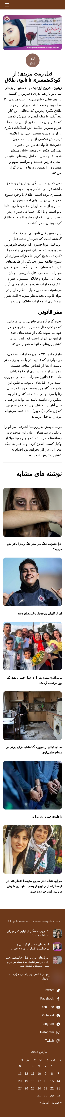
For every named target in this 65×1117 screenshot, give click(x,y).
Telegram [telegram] (51, 1024)
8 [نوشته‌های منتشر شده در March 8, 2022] (52, 1073)
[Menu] (6, 4)
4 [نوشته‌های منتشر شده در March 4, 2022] (33, 1066)
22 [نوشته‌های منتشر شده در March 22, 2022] (52, 1088)
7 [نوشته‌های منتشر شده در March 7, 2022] (58, 1073)
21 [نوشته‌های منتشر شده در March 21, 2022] (58, 1088)
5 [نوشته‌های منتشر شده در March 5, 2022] (26, 1066)
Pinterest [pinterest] (52, 1015)
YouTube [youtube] (52, 1007)
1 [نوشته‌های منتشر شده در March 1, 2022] (52, 1066)
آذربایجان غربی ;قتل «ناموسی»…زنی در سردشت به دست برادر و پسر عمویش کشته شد (27, 961)
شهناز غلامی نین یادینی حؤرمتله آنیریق (29, 976)
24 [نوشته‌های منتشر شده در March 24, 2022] (39, 1088)
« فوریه (57, 1102)
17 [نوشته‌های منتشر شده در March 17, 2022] (39, 1081)
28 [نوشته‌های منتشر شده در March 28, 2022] (58, 1096)
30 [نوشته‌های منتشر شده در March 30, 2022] (45, 1096)
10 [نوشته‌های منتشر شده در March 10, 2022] (39, 1073)
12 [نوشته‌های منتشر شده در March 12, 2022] (26, 1073)
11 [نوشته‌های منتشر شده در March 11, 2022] (32, 1073)
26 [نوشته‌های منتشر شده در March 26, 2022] (26, 1088)
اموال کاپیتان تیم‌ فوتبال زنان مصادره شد (40, 613)
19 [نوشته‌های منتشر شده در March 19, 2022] (26, 1081)
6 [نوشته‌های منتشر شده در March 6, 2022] (20, 1066)
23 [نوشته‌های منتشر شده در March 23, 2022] (45, 1088)
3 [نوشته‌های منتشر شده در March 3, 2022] (39, 1066)
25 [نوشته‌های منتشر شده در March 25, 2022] (32, 1088)
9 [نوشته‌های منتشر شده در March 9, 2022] (45, 1073)
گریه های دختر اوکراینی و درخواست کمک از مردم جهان (30, 946)
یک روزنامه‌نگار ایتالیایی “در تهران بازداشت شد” (28, 933)
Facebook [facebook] (51, 998)
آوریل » (44, 1102)
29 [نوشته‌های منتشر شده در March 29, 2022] (52, 1096)
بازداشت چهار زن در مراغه (47, 816)
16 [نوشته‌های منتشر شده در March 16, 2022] (45, 1081)
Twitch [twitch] (53, 1040)
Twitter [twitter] (53, 990)
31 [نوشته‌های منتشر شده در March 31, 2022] (39, 1096)
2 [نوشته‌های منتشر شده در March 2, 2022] (45, 1066)
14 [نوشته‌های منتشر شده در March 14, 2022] (58, 1081)
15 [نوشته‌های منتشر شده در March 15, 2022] (52, 1081)
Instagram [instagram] (51, 1032)
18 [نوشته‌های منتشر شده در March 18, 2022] (32, 1081)
